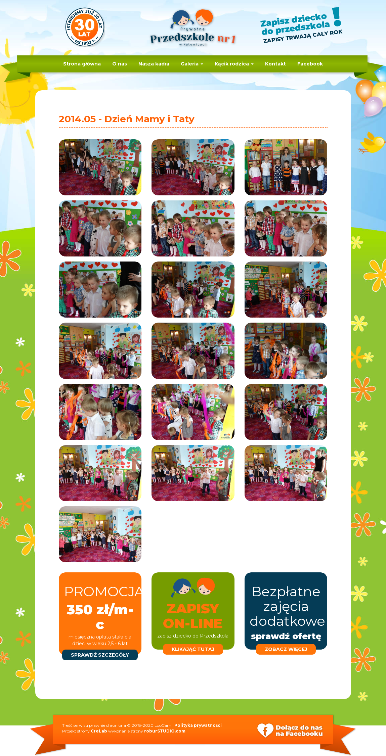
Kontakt (275, 64)
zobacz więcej (286, 649)
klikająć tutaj (193, 649)
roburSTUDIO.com (164, 731)
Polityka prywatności (198, 725)
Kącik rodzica (234, 64)
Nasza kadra (153, 64)
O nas (119, 64)
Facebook (310, 64)
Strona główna (82, 64)
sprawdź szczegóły (100, 655)
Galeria (192, 64)
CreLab (99, 731)
